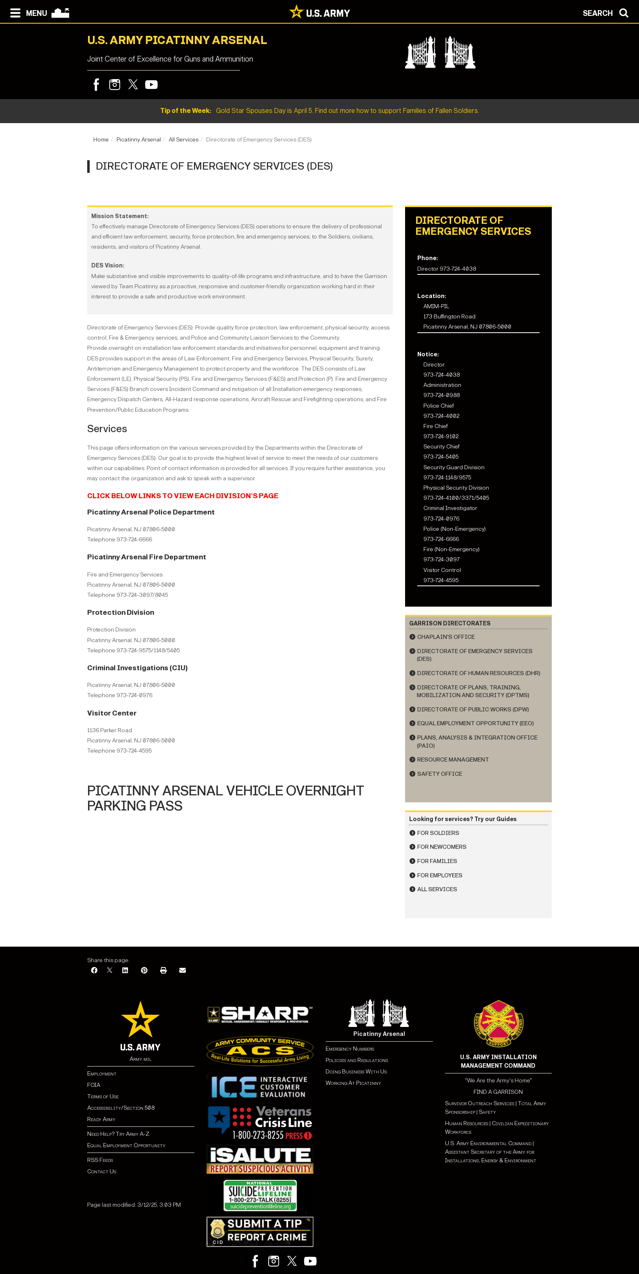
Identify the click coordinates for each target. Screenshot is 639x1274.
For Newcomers (442, 846)
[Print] (163, 970)
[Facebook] (94, 970)
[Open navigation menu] (26, 12)
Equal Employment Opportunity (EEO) (475, 723)
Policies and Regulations (357, 1060)
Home (101, 139)
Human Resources (466, 1123)
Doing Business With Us (356, 1071)
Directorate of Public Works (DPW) (473, 709)
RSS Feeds (100, 1160)
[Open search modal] (608, 12)
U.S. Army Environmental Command (488, 1143)
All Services (183, 139)
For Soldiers (438, 833)
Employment (102, 1073)
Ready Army (101, 1119)
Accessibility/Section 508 (120, 1107)
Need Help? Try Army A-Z (118, 1133)
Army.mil (141, 1058)
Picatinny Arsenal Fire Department (146, 557)
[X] (109, 970)
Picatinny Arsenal (139, 139)
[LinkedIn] (125, 970)
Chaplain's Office (446, 637)
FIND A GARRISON (498, 1092)
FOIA (93, 1085)
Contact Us (101, 1171)
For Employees (440, 875)
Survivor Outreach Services (479, 1103)
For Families (437, 861)
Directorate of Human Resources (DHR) (478, 673)
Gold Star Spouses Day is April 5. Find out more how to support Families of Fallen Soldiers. (319, 111)
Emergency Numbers (350, 1048)
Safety (487, 1111)
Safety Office (439, 774)
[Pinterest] (144, 970)
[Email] (182, 970)
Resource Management (453, 759)
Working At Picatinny (353, 1083)
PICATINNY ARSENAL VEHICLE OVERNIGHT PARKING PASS (225, 798)
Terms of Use (103, 1096)
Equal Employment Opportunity (126, 1145)
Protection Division (120, 612)
